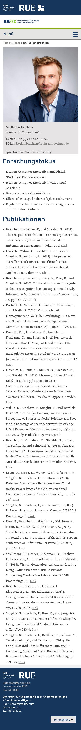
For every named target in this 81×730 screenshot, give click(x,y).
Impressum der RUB (15, 686)
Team (16, 42)
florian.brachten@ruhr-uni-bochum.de (42, 143)
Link (64, 245)
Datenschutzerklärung (16, 682)
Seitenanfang (63, 719)
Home (6, 42)
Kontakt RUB (11, 690)
